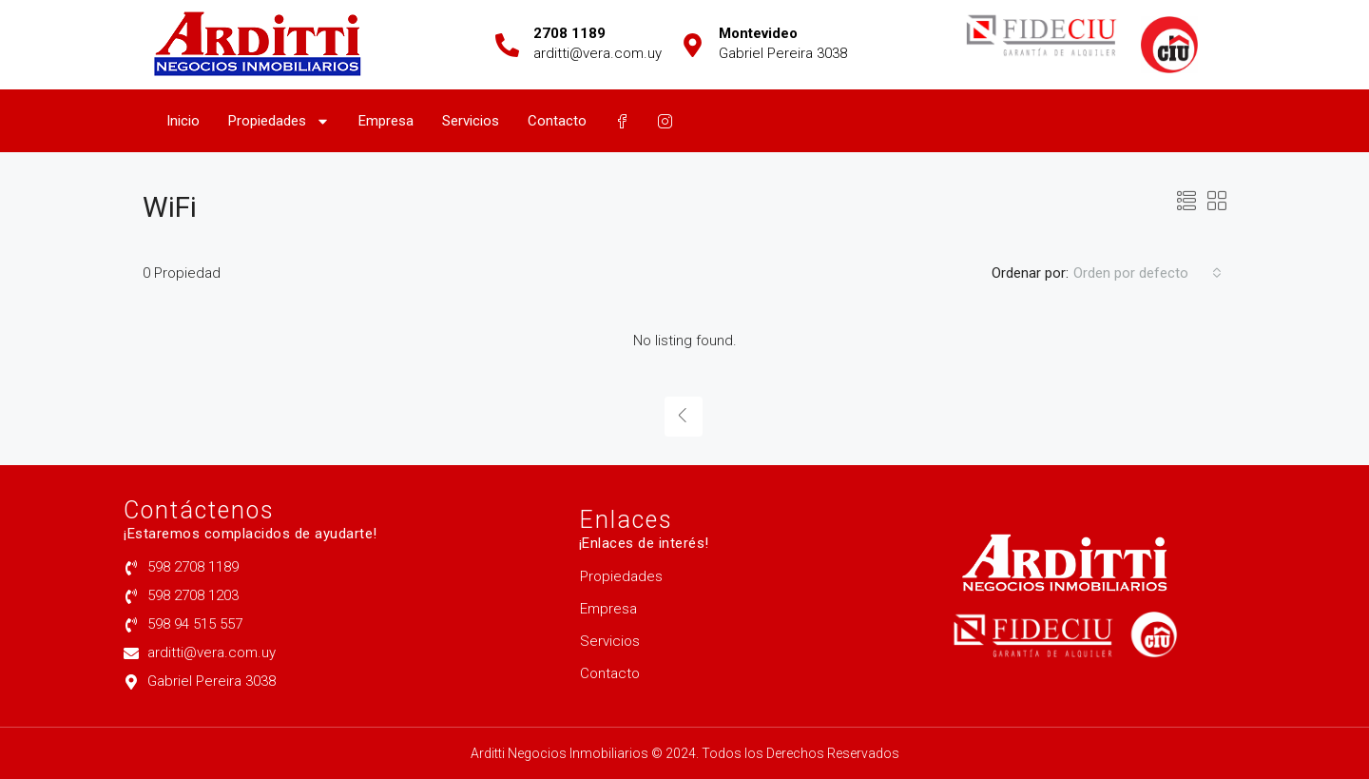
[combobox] (1147, 273)
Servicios (470, 120)
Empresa (386, 120)
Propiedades (279, 121)
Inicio (183, 120)
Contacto (557, 120)
